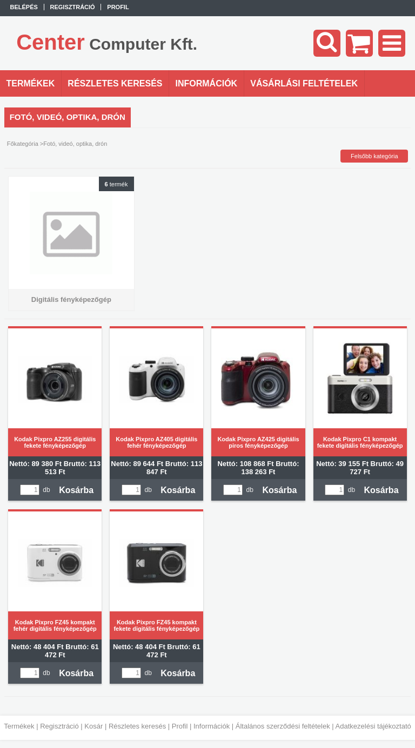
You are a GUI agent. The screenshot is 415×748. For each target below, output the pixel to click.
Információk (211, 726)
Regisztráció (59, 726)
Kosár (93, 726)
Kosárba (76, 490)
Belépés (24, 7)
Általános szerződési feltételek (283, 726)
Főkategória (22, 143)
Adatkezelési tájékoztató (373, 726)
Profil (180, 726)
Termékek (19, 726)
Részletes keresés (137, 726)
